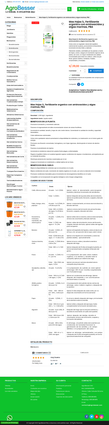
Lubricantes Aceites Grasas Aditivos (14, 119)
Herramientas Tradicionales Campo (15, 101)
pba (37, 347)
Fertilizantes (11, 63)
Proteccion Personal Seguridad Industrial (14, 95)
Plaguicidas (11, 37)
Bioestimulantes (13, 67)
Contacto (87, 380)
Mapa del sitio (35, 391)
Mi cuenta (34, 400)
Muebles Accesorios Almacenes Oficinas (14, 146)
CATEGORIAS (10, 22)
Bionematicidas (14, 59)
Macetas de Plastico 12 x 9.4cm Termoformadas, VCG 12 (20, 203)
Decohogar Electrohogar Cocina (14, 185)
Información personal (63, 386)
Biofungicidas (13, 52)
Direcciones (60, 394)
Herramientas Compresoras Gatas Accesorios (14, 136)
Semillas (10, 33)
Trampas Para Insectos (15, 171)
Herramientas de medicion (13, 125)
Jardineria (11, 29)
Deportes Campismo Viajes (14, 176)
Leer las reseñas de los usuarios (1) (82, 34)
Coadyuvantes (12, 76)
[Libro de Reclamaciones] (3, 410)
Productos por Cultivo (15, 105)
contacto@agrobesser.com (38, 2)
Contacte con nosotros (39, 388)
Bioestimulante (14, 44)
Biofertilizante (13, 48)
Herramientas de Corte (15, 157)
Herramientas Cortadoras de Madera (15, 130)
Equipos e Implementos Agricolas (15, 90)
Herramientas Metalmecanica (13, 167)
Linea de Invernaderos (15, 85)
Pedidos (59, 388)
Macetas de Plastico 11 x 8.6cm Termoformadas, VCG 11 (20, 212)
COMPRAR (96, 71)
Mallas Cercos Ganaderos (12, 81)
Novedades (9, 388)
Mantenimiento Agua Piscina (15, 190)
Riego (9, 26)
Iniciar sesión (85, 2)
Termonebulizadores (14, 180)
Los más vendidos (13, 197)
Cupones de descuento (64, 397)
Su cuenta (61, 380)
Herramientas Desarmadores (12, 161)
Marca (33, 347)
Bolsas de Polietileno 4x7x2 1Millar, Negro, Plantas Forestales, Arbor (20, 221)
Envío (32, 386)
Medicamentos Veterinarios (12, 110)
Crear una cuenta (98, 2)
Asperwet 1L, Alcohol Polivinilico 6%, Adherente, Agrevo (20, 230)
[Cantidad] (80, 71)
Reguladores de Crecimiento (13, 71)
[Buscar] (54, 9)
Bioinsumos (11, 41)
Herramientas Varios (14, 142)
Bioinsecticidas (14, 56)
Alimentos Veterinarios (15, 115)
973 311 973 (17, 2)
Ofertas (7, 386)
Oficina (33, 394)
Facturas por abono (63, 391)
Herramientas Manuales (12, 152)
